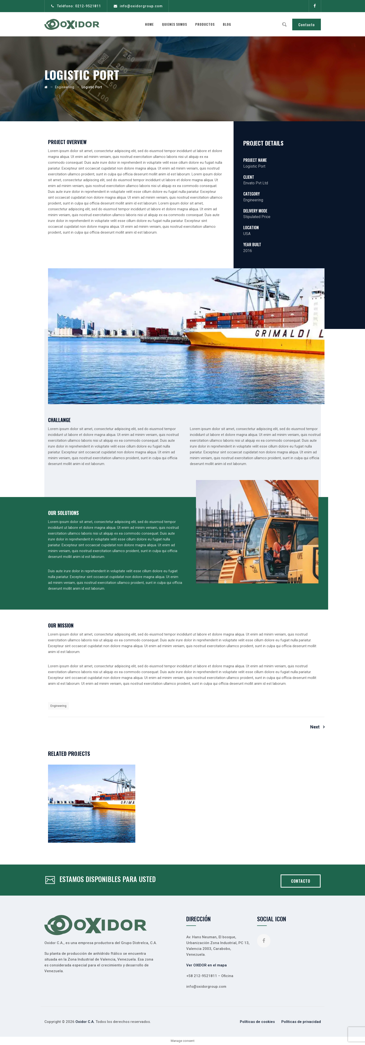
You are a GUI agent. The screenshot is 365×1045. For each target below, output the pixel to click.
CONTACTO (300, 881)
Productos (206, 24)
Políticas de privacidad (301, 1022)
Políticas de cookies (257, 1022)
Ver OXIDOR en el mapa (206, 965)
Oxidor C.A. (85, 1022)
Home (150, 24)
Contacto (306, 24)
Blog (228, 24)
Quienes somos (175, 24)
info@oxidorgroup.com (141, 6)
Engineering (58, 706)
